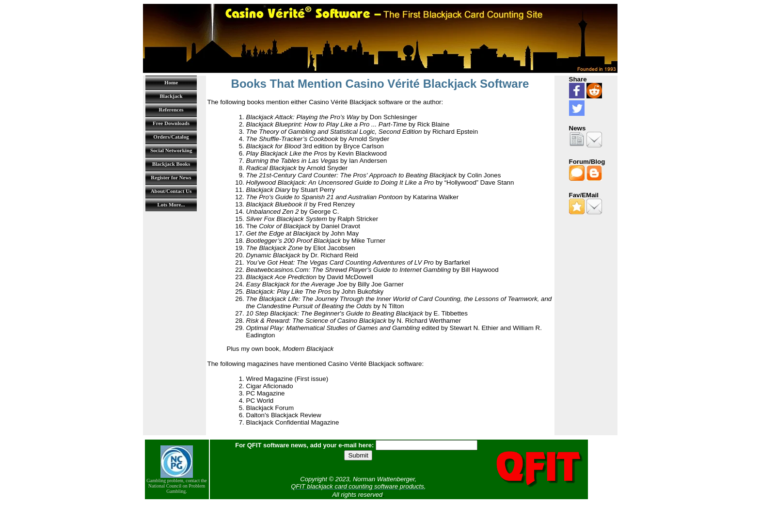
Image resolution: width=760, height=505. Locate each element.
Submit (358, 455)
